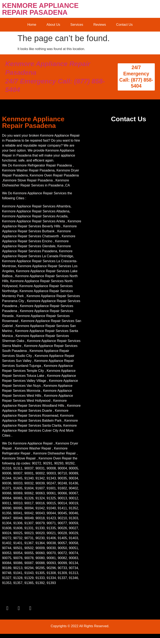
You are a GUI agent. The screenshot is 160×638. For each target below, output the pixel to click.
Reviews (99, 24)
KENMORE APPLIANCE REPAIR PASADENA (40, 9)
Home (31, 24)
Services (76, 24)
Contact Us (124, 24)
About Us (53, 24)
